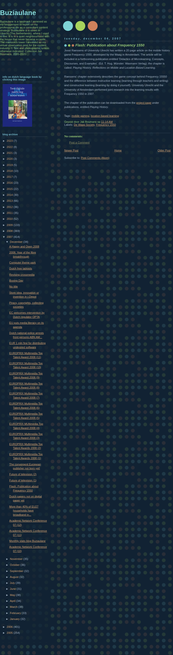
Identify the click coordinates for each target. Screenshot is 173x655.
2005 (10, 632)
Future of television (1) (23, 480)
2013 (10, 200)
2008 (10, 230)
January (15, 618)
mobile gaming (80, 115)
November (16, 558)
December (16, 241)
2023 (10, 140)
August (14, 576)
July (13, 582)
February (16, 613)
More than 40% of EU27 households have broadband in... (24, 510)
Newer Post (71, 150)
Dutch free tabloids (20, 268)
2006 (10, 626)
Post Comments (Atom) (95, 157)
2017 (10, 176)
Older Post (164, 150)
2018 (10, 170)
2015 (10, 188)
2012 (10, 206)
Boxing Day (16, 280)
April (13, 600)
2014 (10, 194)
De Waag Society (84, 124)
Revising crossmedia (22, 274)
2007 (10, 236)
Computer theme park (22, 262)
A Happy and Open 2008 (24, 246)
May (13, 595)
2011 (10, 212)
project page (143, 102)
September (17, 571)
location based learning (105, 115)
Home (118, 150)
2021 (10, 152)
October (15, 564)
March (14, 606)
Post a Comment (79, 142)
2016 (10, 182)
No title (13, 286)
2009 (10, 225)
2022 (10, 146)
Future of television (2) (23, 474)
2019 (10, 165)
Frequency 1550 (106, 124)
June (13, 588)
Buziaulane (18, 13)
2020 (10, 158)
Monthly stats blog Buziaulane (27, 540)
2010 (10, 218)
